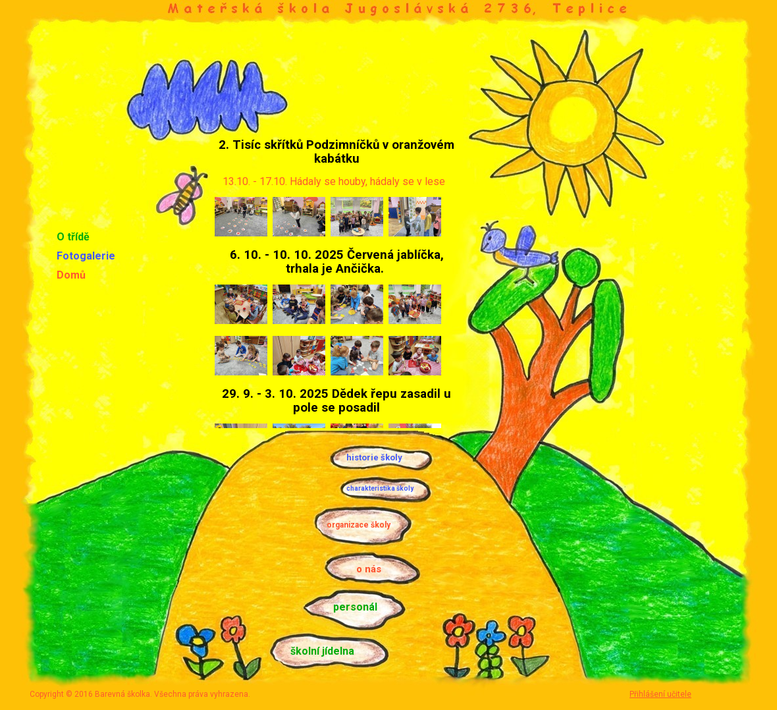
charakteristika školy (380, 488)
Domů (71, 275)
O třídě (73, 237)
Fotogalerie (86, 256)
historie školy (374, 457)
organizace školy (358, 525)
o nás (368, 569)
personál (355, 607)
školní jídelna (322, 651)
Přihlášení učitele (660, 694)
